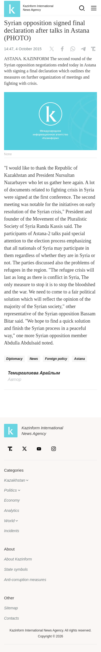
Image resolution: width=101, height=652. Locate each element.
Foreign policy (56, 359)
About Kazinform (18, 559)
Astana (79, 359)
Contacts (11, 618)
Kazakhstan (14, 480)
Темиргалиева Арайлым (34, 373)
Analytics (11, 510)
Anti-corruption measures (25, 579)
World (9, 520)
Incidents (11, 531)
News (34, 359)
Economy (12, 500)
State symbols (16, 569)
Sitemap (11, 608)
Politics (10, 490)
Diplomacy (14, 359)
